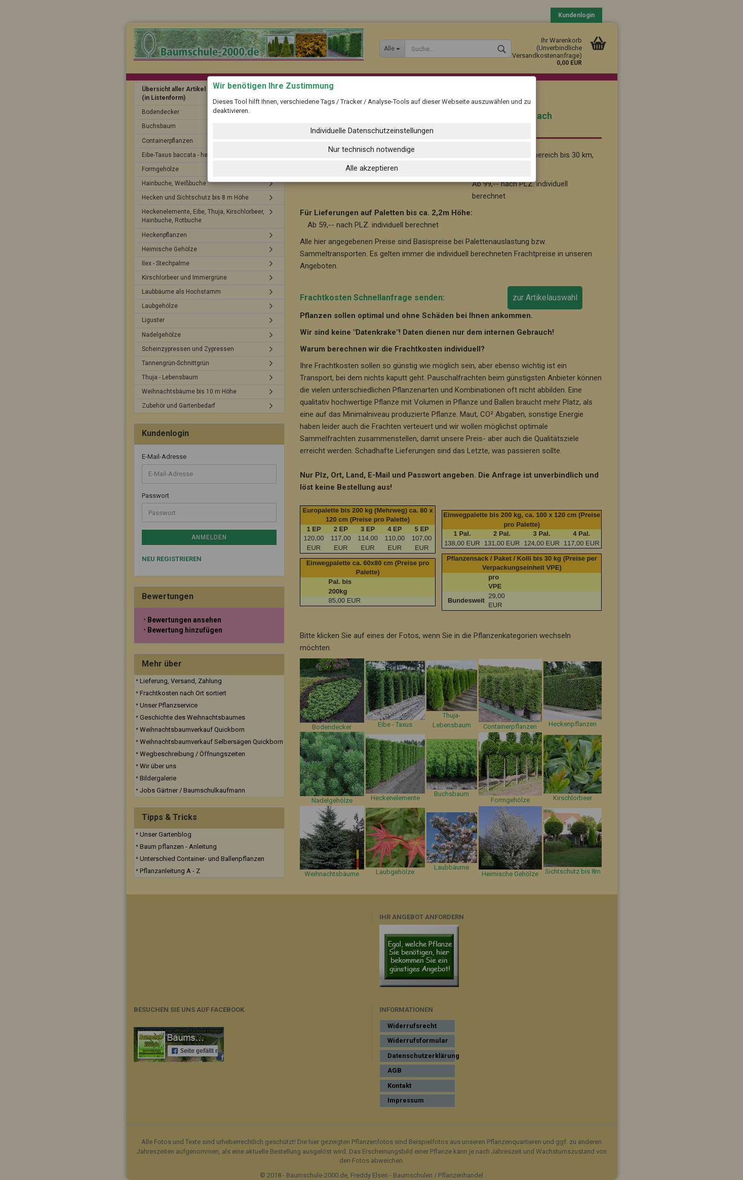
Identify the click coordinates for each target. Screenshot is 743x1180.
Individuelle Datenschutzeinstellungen (372, 130)
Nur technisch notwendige (371, 149)
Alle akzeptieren (371, 168)
